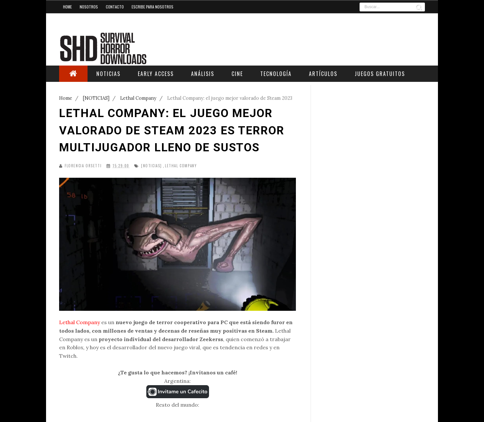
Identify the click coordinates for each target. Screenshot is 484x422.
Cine (237, 74)
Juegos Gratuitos (380, 74)
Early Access (156, 74)
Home (67, 6)
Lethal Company (181, 165)
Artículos (323, 74)
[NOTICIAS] (151, 165)
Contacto (115, 6)
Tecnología (276, 74)
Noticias (108, 74)
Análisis (202, 74)
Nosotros (89, 6)
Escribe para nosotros (152, 6)
